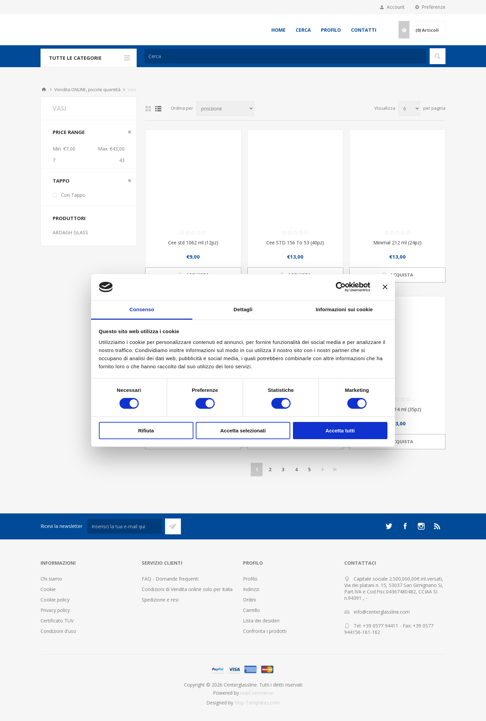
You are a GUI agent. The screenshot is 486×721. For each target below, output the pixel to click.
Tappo (61, 180)
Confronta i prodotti (265, 631)
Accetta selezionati (243, 430)
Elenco (158, 108)
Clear (129, 132)
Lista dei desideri (261, 620)
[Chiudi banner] (385, 287)
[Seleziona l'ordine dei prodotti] (225, 108)
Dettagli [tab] (243, 309)
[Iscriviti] (124, 526)
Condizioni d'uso (58, 631)
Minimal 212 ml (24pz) (397, 242)
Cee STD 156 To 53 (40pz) (295, 242)
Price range (69, 132)
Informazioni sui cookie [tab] (344, 309)
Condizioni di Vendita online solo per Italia (187, 589)
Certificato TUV (57, 620)
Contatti (363, 30)
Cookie (48, 589)
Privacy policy (55, 610)
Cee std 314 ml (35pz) (397, 409)
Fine (335, 469)
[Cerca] (285, 56)
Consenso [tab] (141, 309)
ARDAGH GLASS (70, 232)
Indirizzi (251, 589)
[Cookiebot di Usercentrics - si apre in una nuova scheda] (340, 287)
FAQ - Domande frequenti (170, 579)
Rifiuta (146, 430)
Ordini (249, 599)
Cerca (303, 30)
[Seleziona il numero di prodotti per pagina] (409, 108)
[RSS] (437, 526)
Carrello (251, 610)
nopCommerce (256, 693)
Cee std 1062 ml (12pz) (193, 242)
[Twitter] (388, 526)
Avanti (322, 469)
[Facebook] (405, 526)
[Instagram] (421, 526)
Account (396, 7)
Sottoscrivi (173, 526)
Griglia (148, 108)
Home (278, 30)
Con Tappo (73, 195)
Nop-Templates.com (257, 702)
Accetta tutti (340, 430)
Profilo (331, 30)
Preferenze (434, 7)
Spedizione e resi (160, 599)
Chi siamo (51, 579)
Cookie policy (55, 599)
